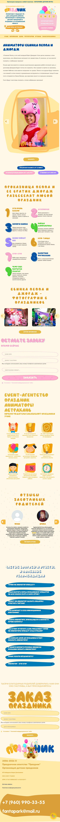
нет (17, 30)
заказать (47, 28)
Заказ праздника (48, 36)
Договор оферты (7, 784)
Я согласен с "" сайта (17, 383)
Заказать (31, 159)
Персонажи (14, 36)
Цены (21, 36)
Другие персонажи (30, 332)
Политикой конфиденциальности (20, 383)
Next (55, 121)
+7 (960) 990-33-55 (23, 801)
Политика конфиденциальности (11, 787)
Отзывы (38, 36)
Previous (7, 121)
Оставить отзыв (30, 542)
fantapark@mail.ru (21, 810)
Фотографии (29, 36)
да (13, 30)
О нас (6, 36)
